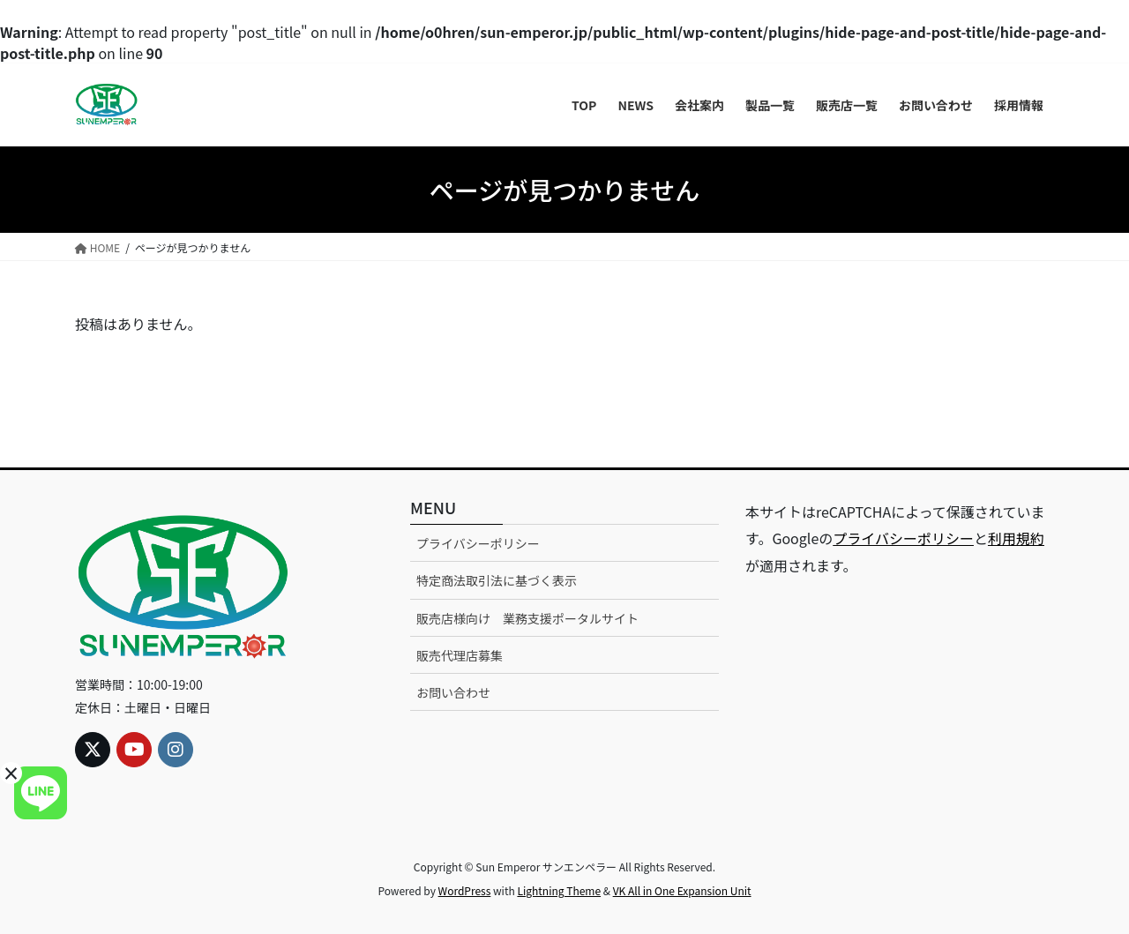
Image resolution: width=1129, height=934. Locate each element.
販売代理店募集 (459, 655)
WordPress (464, 890)
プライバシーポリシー (478, 543)
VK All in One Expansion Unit (682, 890)
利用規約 (1016, 538)
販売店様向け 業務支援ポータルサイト (527, 618)
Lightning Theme (559, 890)
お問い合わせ (453, 692)
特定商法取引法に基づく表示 (496, 580)
